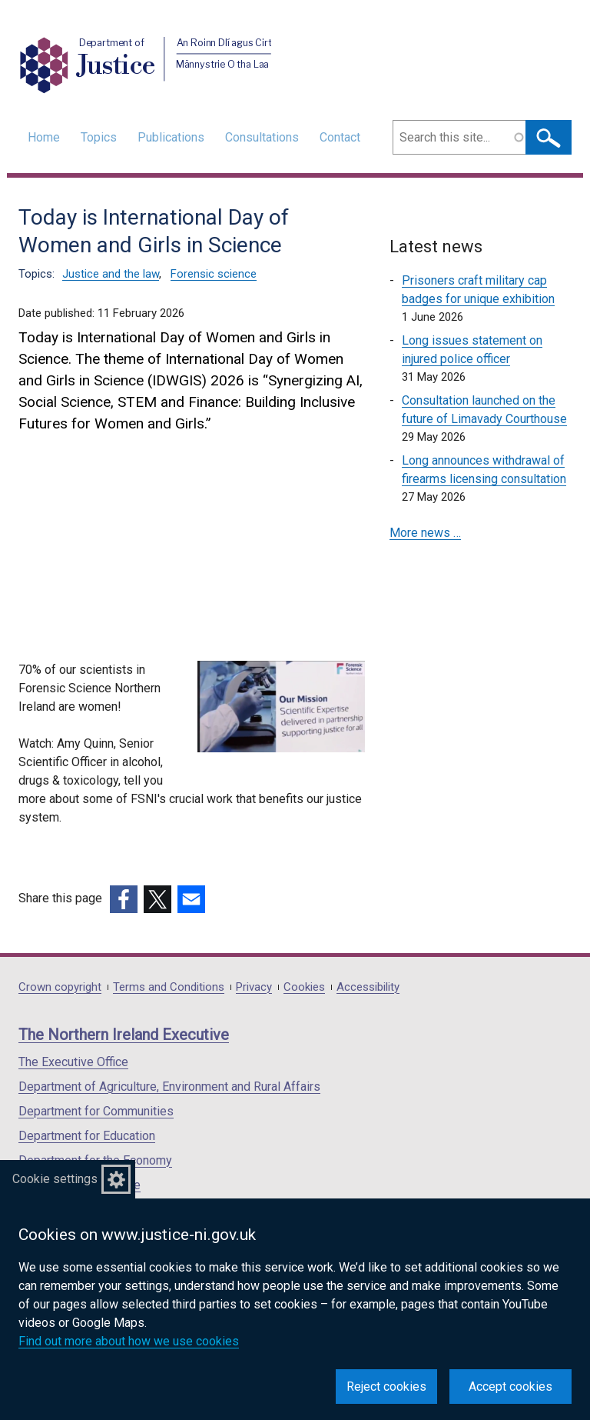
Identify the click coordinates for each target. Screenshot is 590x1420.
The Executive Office (73, 1062)
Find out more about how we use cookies (128, 1341)
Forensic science (214, 274)
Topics (99, 137)
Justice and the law (110, 274)
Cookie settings (55, 1179)
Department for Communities (96, 1111)
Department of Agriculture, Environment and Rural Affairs (169, 1086)
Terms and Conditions (168, 987)
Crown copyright (59, 987)
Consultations (262, 137)
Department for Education (86, 1135)
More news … (425, 532)
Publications (171, 137)
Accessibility (367, 987)
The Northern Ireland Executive (123, 1034)
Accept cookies (510, 1386)
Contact (340, 137)
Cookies (304, 987)
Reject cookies (386, 1386)
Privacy (254, 987)
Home (44, 137)
